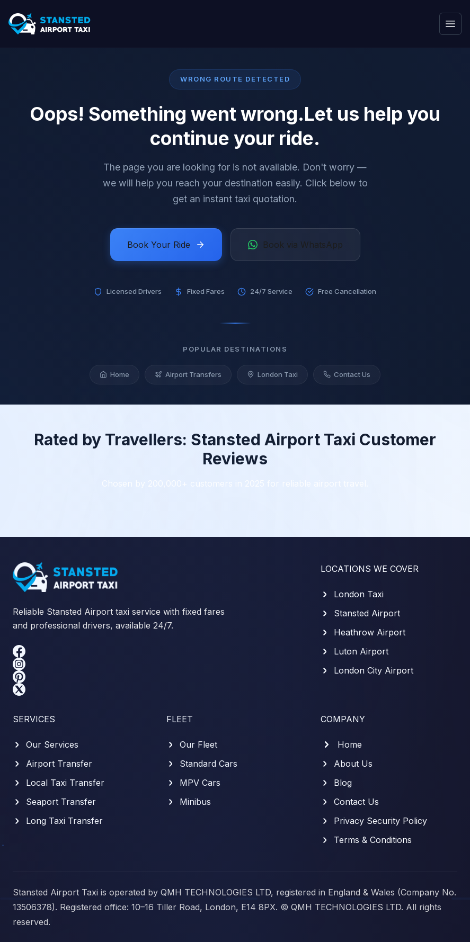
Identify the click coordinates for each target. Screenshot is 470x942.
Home (114, 379)
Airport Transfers (188, 379)
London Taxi (272, 379)
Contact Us (346, 379)
